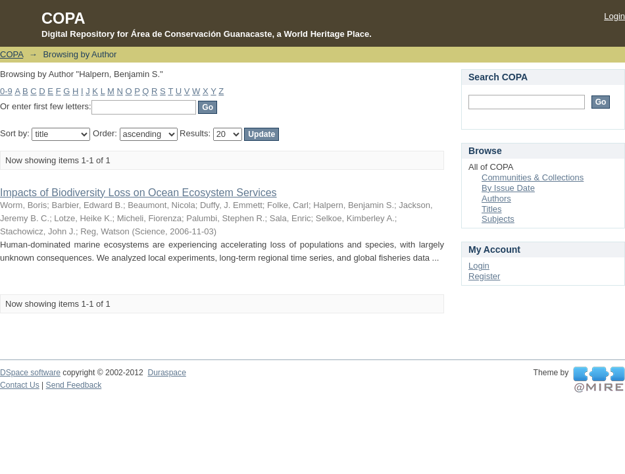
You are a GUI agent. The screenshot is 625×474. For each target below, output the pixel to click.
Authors (496, 198)
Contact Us (19, 385)
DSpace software (30, 372)
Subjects (498, 219)
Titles (492, 209)
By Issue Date (508, 188)
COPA (11, 54)
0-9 (6, 91)
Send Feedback (74, 385)
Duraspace (166, 372)
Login (614, 16)
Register (484, 276)
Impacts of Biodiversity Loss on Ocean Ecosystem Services (138, 192)
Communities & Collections (533, 177)
